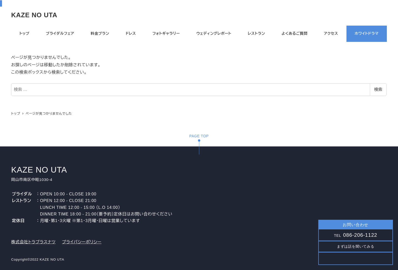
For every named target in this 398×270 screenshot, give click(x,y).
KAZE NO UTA (34, 15)
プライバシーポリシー (82, 242)
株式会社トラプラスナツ (33, 242)
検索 (378, 89)
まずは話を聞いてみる (355, 246)
